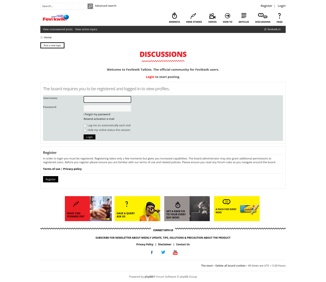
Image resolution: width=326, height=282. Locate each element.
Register (266, 6)
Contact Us (183, 244)
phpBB (148, 276)
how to (227, 21)
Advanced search (105, 6)
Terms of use (51, 169)
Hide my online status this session (107, 130)
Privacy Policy (144, 244)
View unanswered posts (58, 29)
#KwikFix (174, 21)
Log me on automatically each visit (107, 125)
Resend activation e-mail (99, 119)
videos (212, 21)
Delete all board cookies (230, 265)
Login (282, 6)
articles (244, 21)
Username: (50, 98)
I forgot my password (97, 114)
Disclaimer (165, 244)
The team (207, 265)
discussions (262, 21)
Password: (50, 107)
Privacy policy (72, 169)
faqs (280, 21)
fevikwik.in (274, 29)
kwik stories (194, 21)
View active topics (86, 29)
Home (48, 37)
